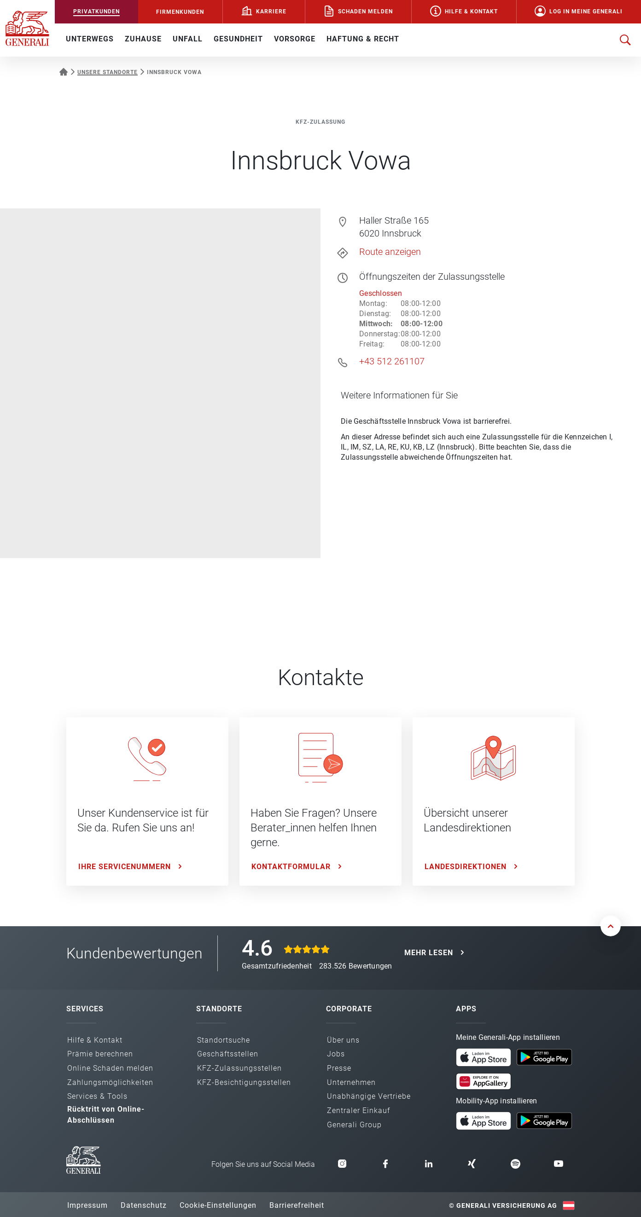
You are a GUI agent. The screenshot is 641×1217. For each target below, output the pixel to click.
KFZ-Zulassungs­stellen (239, 1068)
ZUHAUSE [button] (143, 39)
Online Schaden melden (110, 1068)
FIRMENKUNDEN (180, 12)
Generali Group (354, 1124)
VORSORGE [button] (294, 39)
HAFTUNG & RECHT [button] (362, 39)
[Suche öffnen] (625, 40)
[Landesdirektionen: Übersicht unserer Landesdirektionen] (494, 801)
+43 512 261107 (392, 361)
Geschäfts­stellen (227, 1054)
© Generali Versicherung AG (503, 1205)
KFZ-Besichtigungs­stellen (244, 1082)
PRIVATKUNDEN (96, 11)
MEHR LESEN (428, 952)
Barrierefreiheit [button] (296, 1205)
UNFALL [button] (188, 39)
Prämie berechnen (100, 1054)
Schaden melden (365, 11)
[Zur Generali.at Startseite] (27, 27)
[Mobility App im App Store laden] (483, 1119)
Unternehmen (351, 1082)
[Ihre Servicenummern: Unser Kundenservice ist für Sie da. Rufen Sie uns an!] (147, 801)
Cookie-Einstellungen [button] (218, 1205)
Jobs (336, 1054)
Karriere (271, 11)
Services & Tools (97, 1096)
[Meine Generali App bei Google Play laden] (544, 1056)
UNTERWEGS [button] (90, 39)
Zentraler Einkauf (358, 1110)
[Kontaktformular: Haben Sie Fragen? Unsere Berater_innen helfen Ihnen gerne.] (320, 801)
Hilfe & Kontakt (471, 11)
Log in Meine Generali (586, 11)
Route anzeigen (390, 251)
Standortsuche (223, 1040)
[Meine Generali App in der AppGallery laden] (483, 1077)
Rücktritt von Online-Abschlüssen (106, 1115)
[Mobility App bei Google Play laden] (544, 1119)
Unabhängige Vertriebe (369, 1096)
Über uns (343, 1040)
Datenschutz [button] (144, 1205)
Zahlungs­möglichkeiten (110, 1082)
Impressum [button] (87, 1205)
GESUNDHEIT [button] (238, 39)
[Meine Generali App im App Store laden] (483, 1056)
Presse (339, 1068)
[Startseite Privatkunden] (63, 70)
